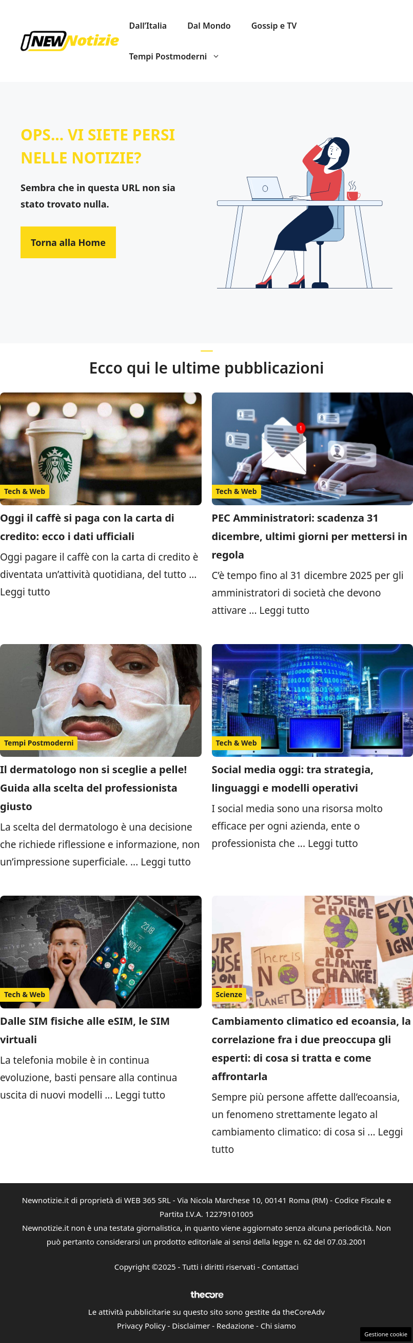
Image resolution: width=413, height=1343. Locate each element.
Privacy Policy (141, 1325)
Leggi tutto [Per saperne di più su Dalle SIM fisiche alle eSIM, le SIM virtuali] (140, 1095)
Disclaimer (191, 1325)
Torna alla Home (68, 242)
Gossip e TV (274, 25)
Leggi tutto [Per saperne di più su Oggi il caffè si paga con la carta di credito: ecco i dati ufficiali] (25, 591)
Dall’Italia (148, 25)
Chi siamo (278, 1325)
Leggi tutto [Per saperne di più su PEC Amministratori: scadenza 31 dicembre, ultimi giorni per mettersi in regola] (284, 610)
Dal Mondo (209, 25)
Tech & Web (24, 491)
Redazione (235, 1325)
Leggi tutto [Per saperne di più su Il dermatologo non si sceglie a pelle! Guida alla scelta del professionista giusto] (166, 862)
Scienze (229, 994)
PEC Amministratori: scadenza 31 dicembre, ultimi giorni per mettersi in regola (310, 536)
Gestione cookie (385, 1334)
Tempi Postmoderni (180, 56)
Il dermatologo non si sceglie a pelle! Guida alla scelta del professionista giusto (93, 787)
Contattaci (280, 1267)
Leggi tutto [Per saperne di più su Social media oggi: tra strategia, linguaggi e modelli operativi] (333, 843)
